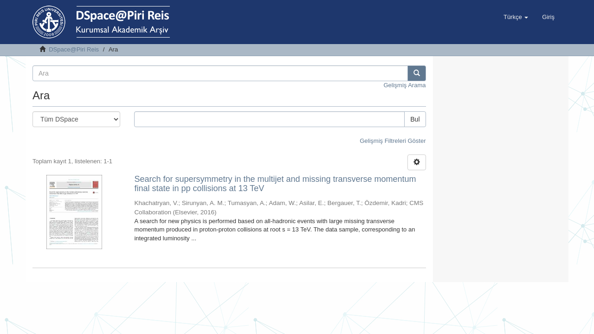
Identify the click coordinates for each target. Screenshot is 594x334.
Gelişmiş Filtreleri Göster (393, 140)
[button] (516, 17)
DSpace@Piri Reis (74, 49)
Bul (415, 119)
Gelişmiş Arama (404, 85)
